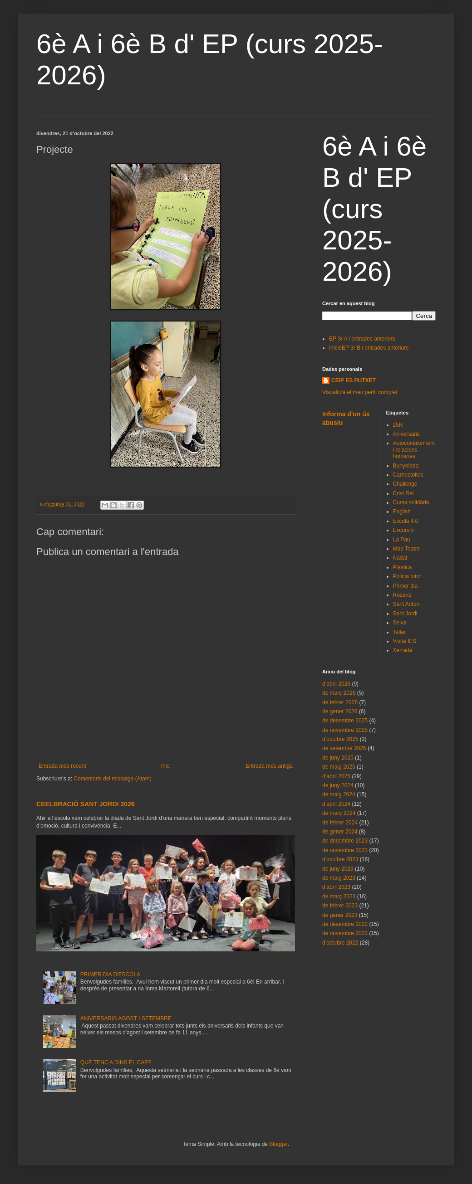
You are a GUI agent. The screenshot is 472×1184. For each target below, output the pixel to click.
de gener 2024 (339, 831)
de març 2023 (338, 896)
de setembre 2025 (344, 748)
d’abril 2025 (336, 776)
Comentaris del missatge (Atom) (112, 778)
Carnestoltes (408, 475)
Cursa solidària (411, 502)
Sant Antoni (407, 604)
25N (398, 425)
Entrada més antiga (269, 766)
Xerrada (403, 650)
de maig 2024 (338, 794)
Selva (400, 622)
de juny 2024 (338, 785)
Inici (166, 766)
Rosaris (402, 595)
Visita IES (405, 641)
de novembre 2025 (345, 730)
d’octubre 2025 (340, 739)
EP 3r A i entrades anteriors (362, 339)
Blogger (278, 1144)
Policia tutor (407, 576)
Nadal (400, 558)
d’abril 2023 (336, 887)
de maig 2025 (338, 767)
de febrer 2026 (340, 702)
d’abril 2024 (336, 804)
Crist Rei (403, 493)
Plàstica (402, 567)
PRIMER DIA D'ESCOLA (110, 974)
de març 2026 (338, 693)
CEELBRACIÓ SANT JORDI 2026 (85, 804)
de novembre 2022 (345, 933)
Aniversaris (406, 434)
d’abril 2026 (336, 684)
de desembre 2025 (345, 720)
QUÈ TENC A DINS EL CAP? (115, 1062)
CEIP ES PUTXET (353, 380)
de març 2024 (338, 813)
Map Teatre (406, 549)
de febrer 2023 (340, 905)
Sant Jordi (405, 613)
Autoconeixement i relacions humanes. (414, 449)
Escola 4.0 (405, 521)
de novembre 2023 (345, 850)
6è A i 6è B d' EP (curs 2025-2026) (374, 209)
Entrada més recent (62, 766)
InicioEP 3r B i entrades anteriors (368, 348)
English (402, 511)
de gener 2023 (339, 915)
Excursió (403, 530)
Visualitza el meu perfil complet (359, 392)
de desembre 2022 (345, 924)
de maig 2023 (338, 878)
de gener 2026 (339, 711)
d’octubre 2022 (340, 943)
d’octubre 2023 (340, 859)
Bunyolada (406, 466)
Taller (399, 632)
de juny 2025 (338, 758)
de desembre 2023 (345, 841)
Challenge (405, 484)
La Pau (401, 539)
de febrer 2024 (340, 822)
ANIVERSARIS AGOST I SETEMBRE (126, 1018)
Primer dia (405, 586)
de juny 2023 (338, 869)
